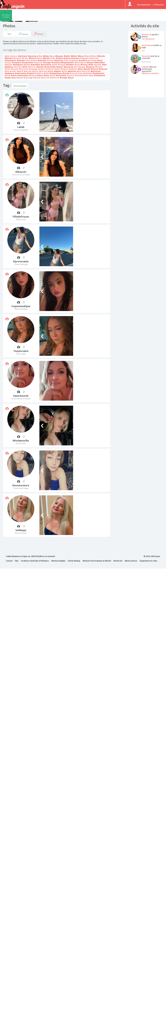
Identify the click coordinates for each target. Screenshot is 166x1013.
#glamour (9, 67)
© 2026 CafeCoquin (152, 556)
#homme (18, 67)
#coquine (16, 63)
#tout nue (45, 78)
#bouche (9, 58)
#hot (25, 67)
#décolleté (99, 63)
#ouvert (13, 71)
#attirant (22, 56)
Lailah (20, 127)
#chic (66, 60)
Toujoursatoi (20, 351)
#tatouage (28, 78)
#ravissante (20, 73)
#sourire (70, 75)
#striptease (99, 75)
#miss (80, 69)
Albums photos (131, 561)
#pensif (20, 71)
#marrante (23, 69)
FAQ (16, 561)
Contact (9, 561)
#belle (67, 56)
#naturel (103, 69)
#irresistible (50, 67)
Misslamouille (21, 440)
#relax (46, 73)
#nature (94, 69)
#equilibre (35, 65)
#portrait (86, 71)
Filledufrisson (21, 216)
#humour (32, 67)
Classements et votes (148, 561)
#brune (46, 58)
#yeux (71, 78)
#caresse (75, 58)
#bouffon (17, 58)
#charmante (10, 60)
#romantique (56, 73)
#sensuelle (23, 75)
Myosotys (146, 56)
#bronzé (33, 58)
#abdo (7, 56)
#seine (7, 75)
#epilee (27, 65)
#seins (14, 75)
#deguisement (67, 63)
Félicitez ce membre (150, 73)
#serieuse (32, 75)
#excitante (46, 65)
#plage (50, 71)
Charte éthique (74, 561)
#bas (41, 56)
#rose (72, 73)
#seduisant (87, 73)
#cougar (47, 63)
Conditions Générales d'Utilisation (35, 561)
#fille (90, 65)
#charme (21, 60)
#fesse (77, 65)
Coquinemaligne (20, 306)
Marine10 (146, 35)
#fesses (84, 65)
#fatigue (61, 65)
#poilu (64, 71)
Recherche (117, 561)
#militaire (73, 69)
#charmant (94, 58)
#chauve (50, 60)
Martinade (146, 45)
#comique (92, 60)
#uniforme (54, 78)
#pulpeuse (9, 73)
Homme (23, 33)
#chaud (34, 60)
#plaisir (57, 71)
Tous (9, 34)
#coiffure (83, 60)
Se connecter (143, 4)
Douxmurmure (20, 485)
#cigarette (73, 60)
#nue (7, 71)
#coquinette (27, 63)
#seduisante (98, 73)
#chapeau (84, 58)
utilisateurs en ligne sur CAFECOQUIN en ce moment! (30, 556)
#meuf (57, 69)
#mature (41, 69)
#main (7, 69)
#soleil (52, 75)
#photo (35, 71)
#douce (90, 63)
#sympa (19, 78)
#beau (52, 56)
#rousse (79, 73)
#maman (14, 69)
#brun (39, 58)
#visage (63, 78)
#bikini (74, 56)
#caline (59, 58)
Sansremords (20, 395)
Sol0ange (20, 530)
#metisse (50, 69)
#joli (76, 67)
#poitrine (72, 71)
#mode (86, 69)
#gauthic (98, 65)
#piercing (43, 71)
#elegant (8, 65)
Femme (38, 33)
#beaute (59, 56)
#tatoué (36, 78)
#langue (81, 67)
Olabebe (145, 67)
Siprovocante (21, 261)
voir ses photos (148, 39)
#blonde (101, 56)
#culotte (56, 63)
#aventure (33, 56)
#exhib (55, 65)
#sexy (46, 75)
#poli (79, 71)
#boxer (25, 58)
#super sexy (10, 78)
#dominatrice (80, 63)
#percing (27, 71)
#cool (99, 60)
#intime (40, 67)
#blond (94, 56)
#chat (27, 60)
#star (91, 75)
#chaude (42, 60)
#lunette (98, 67)
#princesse (96, 71)
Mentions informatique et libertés (97, 561)
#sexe (40, 75)
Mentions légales (58, 561)
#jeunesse (68, 67)
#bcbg (46, 56)
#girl (104, 65)
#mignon (64, 69)
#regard (30, 73)
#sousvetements (82, 75)
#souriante (61, 75)
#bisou (81, 56)
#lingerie (90, 67)
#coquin (8, 63)
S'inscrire (159, 4)
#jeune (59, 67)
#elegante (18, 65)
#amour (14, 56)
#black (87, 56)
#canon (67, 58)
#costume (38, 63)
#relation (39, 73)
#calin (52, 58)
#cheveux (59, 60)
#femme (70, 65)
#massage (33, 69)
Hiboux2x (20, 171)
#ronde (65, 73)
